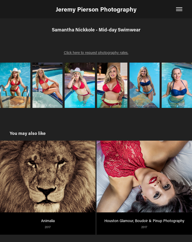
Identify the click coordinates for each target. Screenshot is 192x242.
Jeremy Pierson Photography (96, 9)
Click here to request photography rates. (96, 52)
